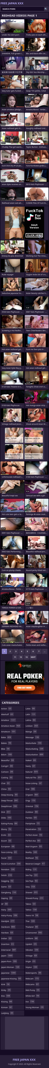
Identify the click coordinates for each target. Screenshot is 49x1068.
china (6, 789)
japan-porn (9, 961)
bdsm (6, 754)
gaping (7, 898)
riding (31, 869)
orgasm (32, 795)
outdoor (32, 812)
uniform (32, 938)
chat (5, 783)
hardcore (8, 927)
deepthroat (9, 806)
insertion (7, 944)
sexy (31, 887)
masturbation (35, 754)
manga (31, 731)
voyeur (32, 967)
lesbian (32, 726)
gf (4, 904)
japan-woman (10, 967)
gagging (7, 881)
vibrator (32, 950)
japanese (8, 973)
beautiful (7, 760)
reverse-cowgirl (35, 864)
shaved (32, 892)
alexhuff (7, 714)
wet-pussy (33, 990)
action (6, 709)
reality (32, 852)
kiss (6, 996)
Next (33, 657)
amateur (8, 720)
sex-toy (32, 875)
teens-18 (32, 915)
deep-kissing (9, 795)
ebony (6, 829)
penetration (33, 829)
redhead (32, 858)
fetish (6, 875)
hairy (6, 910)
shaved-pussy (35, 898)
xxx (30, 1002)
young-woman (35, 1007)
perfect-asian (34, 835)
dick (6, 812)
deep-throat (9, 800)
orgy (31, 800)
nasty (31, 766)
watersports (34, 973)
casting (7, 777)
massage (33, 737)
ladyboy (7, 1013)
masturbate (34, 743)
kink (5, 984)
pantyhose (33, 823)
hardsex (7, 933)
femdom (8, 869)
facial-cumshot (11, 864)
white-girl (33, 996)
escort (6, 841)
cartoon (7, 772)
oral (30, 789)
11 (15, 657)
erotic (6, 835)
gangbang (9, 892)
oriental (32, 806)
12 (21, 657)
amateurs (8, 731)
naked (31, 760)
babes (6, 743)
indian (6, 938)
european (8, 846)
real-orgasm (34, 846)
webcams (32, 984)
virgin (31, 961)
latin (31, 714)
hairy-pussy (9, 915)
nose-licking (34, 783)
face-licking (9, 852)
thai (30, 921)
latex (30, 709)
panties (31, 818)
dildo (6, 818)
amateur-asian (11, 726)
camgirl (7, 766)
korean (7, 1007)
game (6, 887)
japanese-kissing (11, 979)
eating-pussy (9, 823)
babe (6, 737)
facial (6, 858)
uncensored (34, 933)
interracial (8, 950)
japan (7, 956)
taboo (31, 904)
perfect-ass (33, 841)
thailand (32, 927)
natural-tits (34, 777)
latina (31, 720)
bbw (5, 749)
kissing (7, 1002)
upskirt (31, 944)
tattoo (31, 910)
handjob (8, 921)
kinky (6, 990)
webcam (32, 979)
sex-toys (32, 881)
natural (32, 772)
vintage (32, 956)
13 (26, 657)
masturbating (35, 749)
